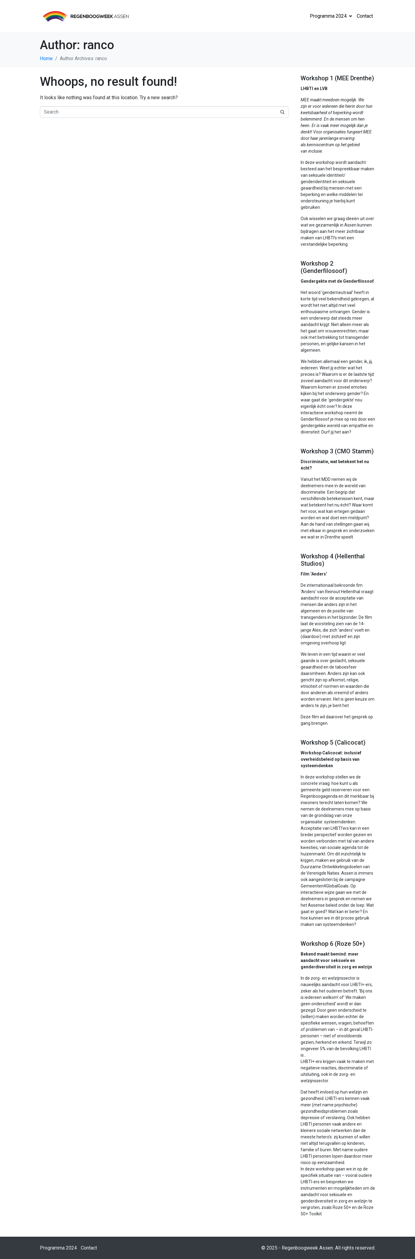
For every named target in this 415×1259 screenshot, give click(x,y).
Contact (365, 16)
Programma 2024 (331, 16)
